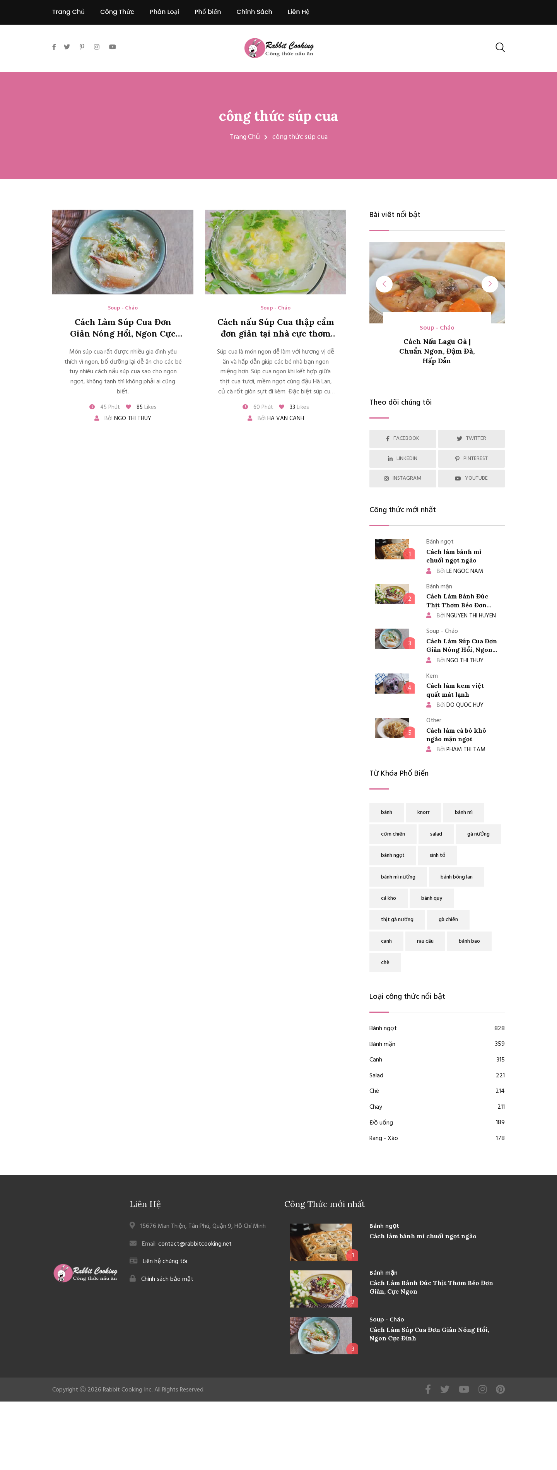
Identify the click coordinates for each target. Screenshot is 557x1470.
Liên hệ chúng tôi (165, 1261)
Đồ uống (437, 1123)
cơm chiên (393, 834)
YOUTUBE (471, 478)
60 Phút (258, 407)
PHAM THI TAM (455, 749)
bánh (386, 812)
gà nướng (478, 834)
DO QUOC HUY (455, 705)
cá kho (388, 898)
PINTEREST (471, 458)
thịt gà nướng (397, 919)
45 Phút (104, 407)
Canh (437, 1060)
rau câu (425, 941)
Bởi (122, 418)
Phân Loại (164, 11)
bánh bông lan (457, 877)
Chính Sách (254, 11)
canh (386, 941)
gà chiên (448, 919)
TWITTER (471, 438)
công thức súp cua (278, 116)
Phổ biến (208, 11)
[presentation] (385, 284)
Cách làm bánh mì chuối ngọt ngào (423, 1235)
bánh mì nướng (398, 877)
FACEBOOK (402, 438)
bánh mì (464, 812)
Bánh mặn (437, 1045)
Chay (437, 1107)
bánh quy (431, 898)
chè (385, 962)
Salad (437, 1076)
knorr (423, 812)
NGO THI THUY (455, 660)
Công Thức (117, 11)
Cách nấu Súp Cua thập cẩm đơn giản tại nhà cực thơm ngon (275, 333)
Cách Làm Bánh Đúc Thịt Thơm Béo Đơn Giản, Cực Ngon (457, 604)
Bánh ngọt (437, 1029)
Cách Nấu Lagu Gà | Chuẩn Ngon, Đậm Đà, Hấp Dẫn (437, 351)
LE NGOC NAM (454, 571)
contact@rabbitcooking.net (195, 1244)
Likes (141, 407)
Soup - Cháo (123, 308)
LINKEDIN (402, 458)
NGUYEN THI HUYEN (461, 615)
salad (436, 834)
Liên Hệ (298, 11)
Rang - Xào (437, 1139)
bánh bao (469, 941)
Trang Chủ (68, 11)
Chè (437, 1092)
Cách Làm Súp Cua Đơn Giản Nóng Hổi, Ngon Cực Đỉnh (123, 333)
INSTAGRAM (402, 478)
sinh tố (437, 855)
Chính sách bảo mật (167, 1279)
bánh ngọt (393, 855)
